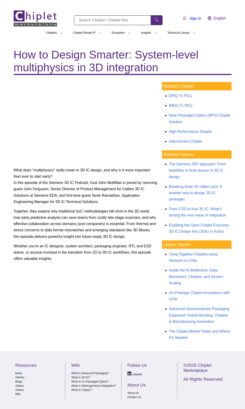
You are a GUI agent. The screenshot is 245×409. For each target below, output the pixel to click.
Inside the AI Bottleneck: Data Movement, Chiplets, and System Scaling (196, 276)
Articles (19, 377)
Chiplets (51, 32)
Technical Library (178, 32)
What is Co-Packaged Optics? (89, 381)
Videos (19, 385)
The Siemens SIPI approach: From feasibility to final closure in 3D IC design (197, 170)
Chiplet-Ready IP (84, 32)
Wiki (18, 394)
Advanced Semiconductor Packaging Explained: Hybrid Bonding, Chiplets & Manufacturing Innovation (199, 315)
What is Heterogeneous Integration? (93, 385)
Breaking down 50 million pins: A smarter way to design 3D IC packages (195, 193)
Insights (146, 32)
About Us (133, 393)
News (18, 373)
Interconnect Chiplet (185, 141)
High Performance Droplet (190, 132)
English (217, 18)
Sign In (192, 18)
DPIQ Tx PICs (180, 96)
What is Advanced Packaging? (90, 373)
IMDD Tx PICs (181, 106)
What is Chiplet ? (81, 390)
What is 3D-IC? (80, 377)
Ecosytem (118, 32)
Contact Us (134, 397)
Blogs (18, 381)
